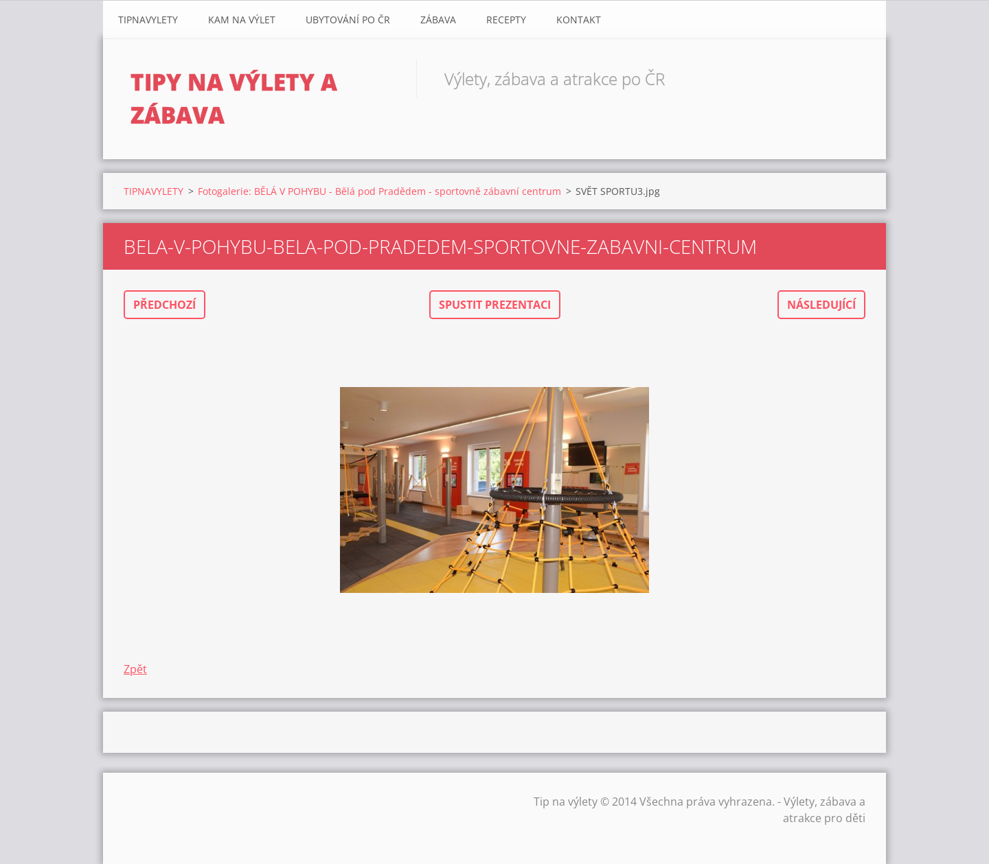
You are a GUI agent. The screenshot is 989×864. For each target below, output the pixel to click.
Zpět (135, 669)
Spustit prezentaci (495, 304)
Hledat (850, 78)
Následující (821, 304)
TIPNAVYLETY (148, 19)
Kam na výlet (241, 19)
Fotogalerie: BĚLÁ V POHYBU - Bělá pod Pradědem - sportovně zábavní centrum (379, 191)
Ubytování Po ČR (348, 19)
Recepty (506, 19)
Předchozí (164, 304)
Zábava (438, 19)
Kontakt (578, 19)
